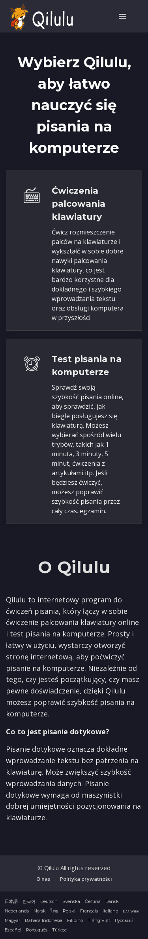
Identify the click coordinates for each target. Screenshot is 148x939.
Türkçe (59, 930)
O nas (43, 878)
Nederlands (17, 911)
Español (13, 930)
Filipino (75, 920)
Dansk (112, 901)
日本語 (11, 901)
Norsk (40, 911)
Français (89, 911)
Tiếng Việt (99, 920)
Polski (69, 911)
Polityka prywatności (86, 878)
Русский (124, 920)
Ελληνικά (131, 911)
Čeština (93, 901)
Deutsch (49, 901)
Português (36, 930)
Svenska (71, 901)
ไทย (54, 911)
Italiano (110, 911)
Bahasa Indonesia (43, 920)
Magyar (12, 920)
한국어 (29, 901)
